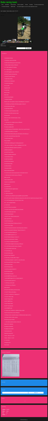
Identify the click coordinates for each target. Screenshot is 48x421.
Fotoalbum (7, 4)
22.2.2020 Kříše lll (7, 186)
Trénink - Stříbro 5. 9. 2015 (9, 337)
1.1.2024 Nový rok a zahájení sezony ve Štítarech (13, 122)
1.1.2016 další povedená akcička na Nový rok (12, 321)
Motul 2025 (6, 94)
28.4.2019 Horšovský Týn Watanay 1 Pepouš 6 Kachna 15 (14, 230)
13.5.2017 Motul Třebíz (8, 303)
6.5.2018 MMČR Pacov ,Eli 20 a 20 (10, 276)
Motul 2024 (6, 120)
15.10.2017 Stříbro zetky (8, 296)
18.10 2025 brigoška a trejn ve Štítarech (11, 71)
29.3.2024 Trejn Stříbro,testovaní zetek (11, 113)
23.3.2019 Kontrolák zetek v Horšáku (11, 239)
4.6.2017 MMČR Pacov (8, 301)
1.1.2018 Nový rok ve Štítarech (10, 285)
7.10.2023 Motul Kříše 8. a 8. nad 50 (10, 131)
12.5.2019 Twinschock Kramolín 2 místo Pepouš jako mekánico (15, 227)
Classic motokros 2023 (8, 179)
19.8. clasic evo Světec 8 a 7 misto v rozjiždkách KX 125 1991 (15, 145)
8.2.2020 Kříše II (7, 191)
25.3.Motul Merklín (7, 165)
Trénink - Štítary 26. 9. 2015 (9, 335)
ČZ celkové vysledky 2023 (9, 126)
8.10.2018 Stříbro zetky (8, 253)
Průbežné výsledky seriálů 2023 (10, 154)
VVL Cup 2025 (6, 85)
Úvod (2, 4)
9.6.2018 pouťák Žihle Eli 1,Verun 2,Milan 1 (12, 262)
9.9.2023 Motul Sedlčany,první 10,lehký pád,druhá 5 (13, 143)
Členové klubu (13, 4)
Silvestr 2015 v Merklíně (8, 324)
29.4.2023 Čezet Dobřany (9, 161)
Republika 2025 (7, 87)
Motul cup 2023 (7, 177)
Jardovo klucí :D (7, 184)
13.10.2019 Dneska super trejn (10, 211)
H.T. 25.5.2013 (7, 340)
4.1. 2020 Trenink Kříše (8, 193)
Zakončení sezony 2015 (8, 333)
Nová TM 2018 (7, 287)
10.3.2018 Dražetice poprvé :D (9, 280)
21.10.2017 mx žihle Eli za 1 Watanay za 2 (11, 294)
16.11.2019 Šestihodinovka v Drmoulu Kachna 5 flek (13, 200)
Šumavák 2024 (7, 115)
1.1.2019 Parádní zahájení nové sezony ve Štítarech (13, 243)
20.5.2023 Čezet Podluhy (8, 152)
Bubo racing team (9, 2)
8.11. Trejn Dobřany (8, 69)
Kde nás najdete (20, 4)
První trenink (6, 344)
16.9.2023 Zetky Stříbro (8, 138)
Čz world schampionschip (39, 4)
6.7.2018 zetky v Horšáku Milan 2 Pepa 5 (11, 257)
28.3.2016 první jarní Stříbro (9, 319)
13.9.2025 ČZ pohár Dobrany (9, 76)
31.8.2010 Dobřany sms (8, 221)
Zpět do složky (3, 45)
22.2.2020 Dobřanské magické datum (11, 188)
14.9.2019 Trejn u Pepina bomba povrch (11, 216)
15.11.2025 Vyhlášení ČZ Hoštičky (10, 67)
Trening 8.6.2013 (7, 342)
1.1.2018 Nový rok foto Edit (9, 282)
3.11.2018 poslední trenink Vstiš (10, 248)
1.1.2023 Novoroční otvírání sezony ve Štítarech (13, 175)
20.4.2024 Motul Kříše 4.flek (9, 106)
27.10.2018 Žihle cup (8, 250)
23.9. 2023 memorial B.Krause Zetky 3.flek (12, 136)
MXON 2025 (13, 6)
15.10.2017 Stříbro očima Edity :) (10, 292)
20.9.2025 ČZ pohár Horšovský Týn (10, 74)
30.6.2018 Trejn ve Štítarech (9, 255)
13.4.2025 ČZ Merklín (5, 6)
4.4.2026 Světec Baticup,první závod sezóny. (12, 62)
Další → (2, 44)
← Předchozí (3, 43)
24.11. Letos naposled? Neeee (9, 202)
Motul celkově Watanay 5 (9, 124)
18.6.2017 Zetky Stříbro (8, 299)
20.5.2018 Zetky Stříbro (8, 266)
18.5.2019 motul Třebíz (8, 225)
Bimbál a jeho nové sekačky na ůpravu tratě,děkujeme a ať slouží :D (16, 101)
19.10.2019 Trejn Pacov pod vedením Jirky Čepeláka (13, 209)
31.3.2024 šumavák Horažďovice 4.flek (11, 110)
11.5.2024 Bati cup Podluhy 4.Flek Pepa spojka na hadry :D (15, 104)
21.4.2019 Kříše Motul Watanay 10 (10, 232)
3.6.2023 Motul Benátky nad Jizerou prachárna (12, 147)
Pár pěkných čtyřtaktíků (8, 326)
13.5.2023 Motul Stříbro (8, 156)
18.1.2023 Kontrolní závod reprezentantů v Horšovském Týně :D (16, 172)
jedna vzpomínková (7, 218)
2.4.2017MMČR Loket (8, 308)
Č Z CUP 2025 (6, 90)
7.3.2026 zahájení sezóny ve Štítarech (11, 65)
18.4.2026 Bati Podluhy (8, 58)
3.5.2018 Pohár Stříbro (8, 264)
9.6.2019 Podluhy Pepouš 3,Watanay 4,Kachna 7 (13, 223)
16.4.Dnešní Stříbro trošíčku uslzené (11, 317)
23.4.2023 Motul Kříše (8, 163)
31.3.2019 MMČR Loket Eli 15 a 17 (10, 234)
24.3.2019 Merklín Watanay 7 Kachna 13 (11, 237)
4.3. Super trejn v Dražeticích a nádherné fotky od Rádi (14, 310)
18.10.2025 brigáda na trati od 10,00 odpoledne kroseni (27, 6)
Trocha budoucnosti (8, 331)
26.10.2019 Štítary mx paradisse (10, 207)
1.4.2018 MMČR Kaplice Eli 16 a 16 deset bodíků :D (13, 278)
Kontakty (31, 4)
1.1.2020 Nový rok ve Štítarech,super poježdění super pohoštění (16, 195)
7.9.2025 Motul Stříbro (8, 78)
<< (4, 401)
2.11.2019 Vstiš (7, 204)
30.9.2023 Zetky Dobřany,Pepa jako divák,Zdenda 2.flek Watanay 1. (16, 133)
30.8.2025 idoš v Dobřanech (9, 81)
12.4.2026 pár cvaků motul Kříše (10, 60)
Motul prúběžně (7, 140)
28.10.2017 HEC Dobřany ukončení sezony (12, 289)
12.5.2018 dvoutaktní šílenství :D (10, 269)
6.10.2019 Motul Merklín (8, 214)
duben (13, 401)
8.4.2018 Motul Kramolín (8, 273)
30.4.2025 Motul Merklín (8, 97)
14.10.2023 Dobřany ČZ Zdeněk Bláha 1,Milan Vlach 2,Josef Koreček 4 (17, 129)
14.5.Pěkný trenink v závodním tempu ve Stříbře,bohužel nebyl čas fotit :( (17, 315)
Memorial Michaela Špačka (9, 170)
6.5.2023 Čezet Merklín (8, 159)
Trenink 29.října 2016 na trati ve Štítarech (12, 312)
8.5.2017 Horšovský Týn (8, 305)
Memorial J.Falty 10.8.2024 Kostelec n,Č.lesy (12, 117)
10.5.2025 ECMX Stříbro (8, 83)
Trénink (26, 4)
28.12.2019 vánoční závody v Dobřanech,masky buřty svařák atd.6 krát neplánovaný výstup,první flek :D (23, 198)
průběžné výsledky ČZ (8, 149)
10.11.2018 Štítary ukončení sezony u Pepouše (12, 246)
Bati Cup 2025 (7, 92)
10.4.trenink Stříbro (7, 168)
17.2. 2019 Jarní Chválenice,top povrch (11, 241)
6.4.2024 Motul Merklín (8, 108)
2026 (16, 401)
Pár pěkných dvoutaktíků (8, 328)
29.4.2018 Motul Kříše (8, 271)
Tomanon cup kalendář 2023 (9, 182)
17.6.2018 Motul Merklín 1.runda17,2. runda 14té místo (14, 259)
